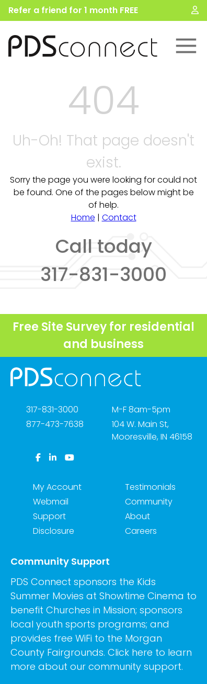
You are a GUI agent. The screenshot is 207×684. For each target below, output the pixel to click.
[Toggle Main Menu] (186, 46)
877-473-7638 (55, 424)
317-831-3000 (52, 409)
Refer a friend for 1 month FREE (73, 10)
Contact (119, 217)
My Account (57, 487)
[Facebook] (38, 458)
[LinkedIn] (52, 458)
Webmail (50, 502)
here (142, 652)
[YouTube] (69, 458)
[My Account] (195, 10)
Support (49, 516)
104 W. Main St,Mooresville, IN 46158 (152, 430)
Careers (141, 531)
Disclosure (53, 531)
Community (148, 502)
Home (83, 217)
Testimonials (150, 487)
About (137, 516)
